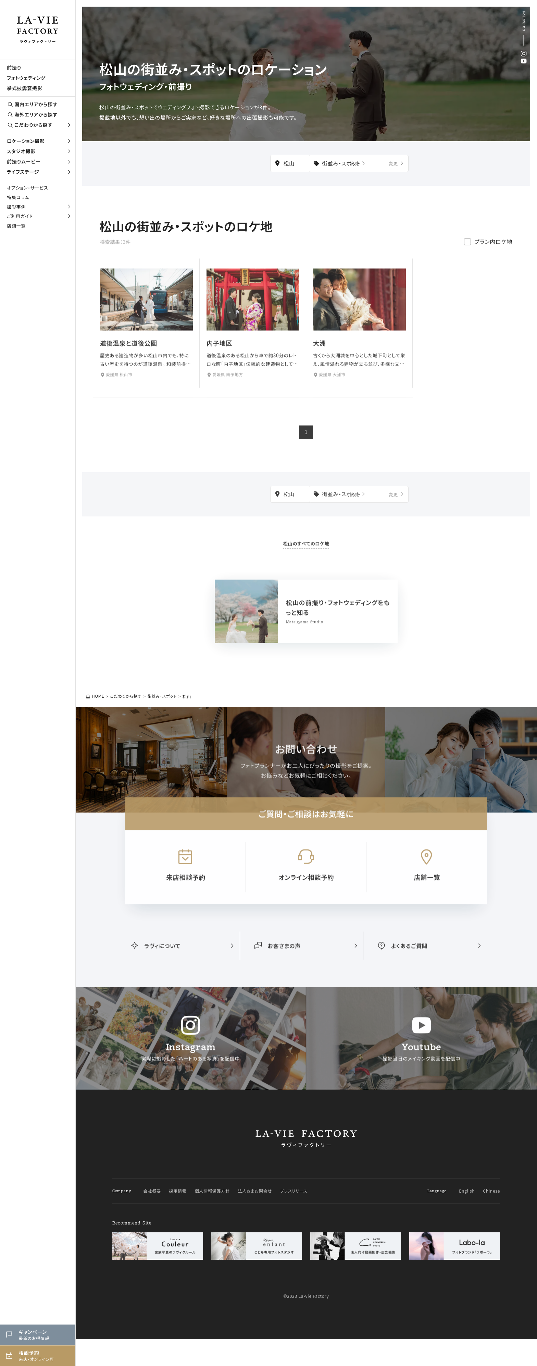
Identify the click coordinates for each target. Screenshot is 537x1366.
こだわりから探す (39, 125)
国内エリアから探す (32, 104)
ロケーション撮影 (39, 140)
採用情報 (178, 1217)
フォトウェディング (26, 77)
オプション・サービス (27, 187)
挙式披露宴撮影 (24, 88)
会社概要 (152, 1217)
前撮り (14, 67)
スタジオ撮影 (39, 151)
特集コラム (18, 197)
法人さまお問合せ (255, 1217)
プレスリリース (294, 1217)
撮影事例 (39, 207)
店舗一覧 (16, 225)
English (467, 1217)
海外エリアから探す (32, 114)
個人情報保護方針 (212, 1217)
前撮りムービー (39, 161)
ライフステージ (39, 171)
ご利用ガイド (39, 216)
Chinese (491, 1217)
